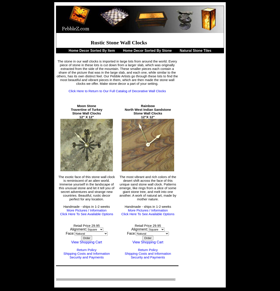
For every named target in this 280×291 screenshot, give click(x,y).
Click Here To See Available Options (86, 214)
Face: (70, 233)
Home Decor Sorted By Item (92, 50)
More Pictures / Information (87, 210)
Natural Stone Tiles (196, 50)
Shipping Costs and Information (86, 253)
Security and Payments (87, 257)
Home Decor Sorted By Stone (148, 50)
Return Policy (86, 250)
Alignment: (78, 229)
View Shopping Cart (86, 242)
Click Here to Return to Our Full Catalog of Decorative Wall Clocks (117, 91)
